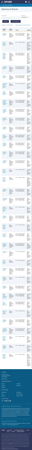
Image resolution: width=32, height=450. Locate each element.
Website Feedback (21, 431)
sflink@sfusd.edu (18, 410)
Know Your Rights (19, 393)
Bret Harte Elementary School (5, 67)
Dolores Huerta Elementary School (5, 93)
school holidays (26, 413)
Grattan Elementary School (5, 152)
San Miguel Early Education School (5, 312)
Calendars (3, 395)
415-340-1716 (27, 410)
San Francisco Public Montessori (5, 303)
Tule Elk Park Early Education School (4, 347)
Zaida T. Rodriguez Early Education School (4, 356)
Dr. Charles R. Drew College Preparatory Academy (5, 102)
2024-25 (20, 423)
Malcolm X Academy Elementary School (5, 245)
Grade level (23, 15)
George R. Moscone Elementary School (5, 144)
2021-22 (5, 424)
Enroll (3, 393)
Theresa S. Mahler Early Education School (4, 338)
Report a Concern (19, 395)
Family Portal (4, 392)
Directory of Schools (7, 5)
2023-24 (24, 423)
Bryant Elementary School (5, 76)
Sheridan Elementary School (5, 320)
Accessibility (9, 430)
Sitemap (13, 431)
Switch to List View (19, 24)
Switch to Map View (26, 24)
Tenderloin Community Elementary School (5, 330)
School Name (4, 15)
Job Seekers (18, 385)
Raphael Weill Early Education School (5, 279)
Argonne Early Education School (4, 44)
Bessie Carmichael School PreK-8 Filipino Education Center (5, 56)
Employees (3, 387)
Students (3, 385)
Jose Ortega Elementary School (5, 199)
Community (18, 383)
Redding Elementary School (5, 287)
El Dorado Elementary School (5, 128)
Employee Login (4, 378)
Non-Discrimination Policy (19, 430)
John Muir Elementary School (5, 190)
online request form (9, 413)
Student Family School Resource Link (11, 408)
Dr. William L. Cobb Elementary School (5, 111)
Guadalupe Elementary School (5, 161)
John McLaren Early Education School (4, 179)
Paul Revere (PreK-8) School (5, 269)
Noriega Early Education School (4, 262)
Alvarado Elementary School (5, 34)
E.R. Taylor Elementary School (5, 119)
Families (3, 383)
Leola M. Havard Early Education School (4, 226)
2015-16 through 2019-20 (13, 424)
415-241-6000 (5, 376)
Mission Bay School (5, 252)
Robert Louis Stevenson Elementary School (5, 296)
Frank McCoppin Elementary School (5, 136)
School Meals (18, 392)
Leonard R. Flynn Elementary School (5, 235)
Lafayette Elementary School (5, 216)
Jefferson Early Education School (4, 171)
